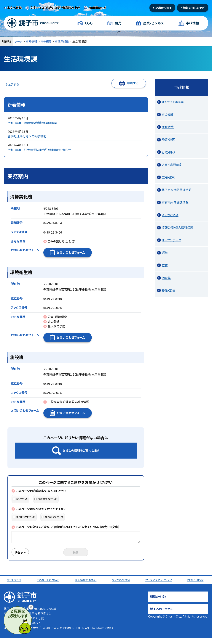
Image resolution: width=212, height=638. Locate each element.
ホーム (19, 41)
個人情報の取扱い (86, 580)
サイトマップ (14, 580)
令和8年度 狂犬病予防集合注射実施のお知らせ (39, 149)
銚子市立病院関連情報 (177, 189)
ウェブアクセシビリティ (159, 580)
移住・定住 (168, 290)
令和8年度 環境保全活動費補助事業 (32, 122)
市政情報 (192, 23)
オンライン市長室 (173, 101)
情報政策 (168, 127)
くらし (89, 23)
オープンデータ (171, 240)
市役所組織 (64, 41)
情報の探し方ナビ (194, 8)
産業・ (153, 23)
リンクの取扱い (121, 580)
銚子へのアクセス (161, 609)
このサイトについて (48, 580)
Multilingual (97, 7)
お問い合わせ (196, 580)
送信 (76, 552)
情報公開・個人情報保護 (177, 227)
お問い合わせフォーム (71, 252)
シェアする (12, 84)
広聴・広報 (168, 177)
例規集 (166, 278)
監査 (165, 265)
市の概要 (48, 41)
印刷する (132, 83)
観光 (117, 23)
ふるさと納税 (170, 215)
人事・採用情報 (171, 164)
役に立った (20, 499)
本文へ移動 (14, 7)
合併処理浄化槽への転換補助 (27, 136)
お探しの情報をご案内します (81, 450)
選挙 (165, 252)
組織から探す (163, 8)
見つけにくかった (53, 517)
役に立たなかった (46, 499)
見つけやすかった (24, 517)
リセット (21, 552)
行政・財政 (168, 152)
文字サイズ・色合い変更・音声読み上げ (55, 7)
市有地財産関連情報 (175, 202)
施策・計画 (168, 139)
